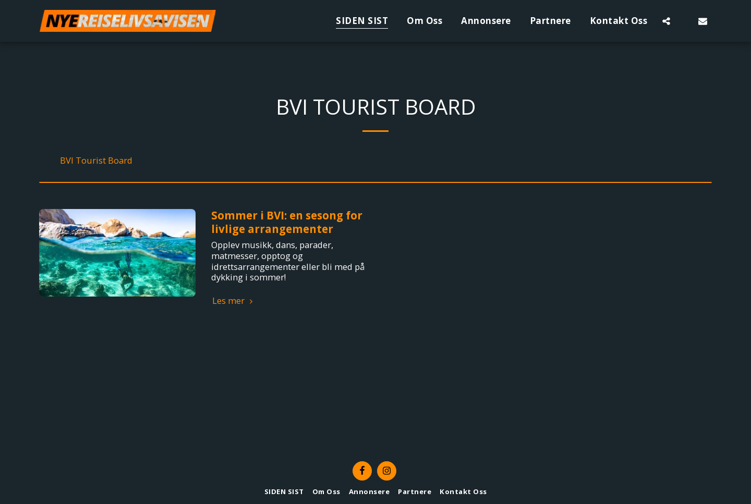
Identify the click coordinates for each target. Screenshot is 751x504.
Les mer (234, 301)
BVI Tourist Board (96, 160)
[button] (666, 21)
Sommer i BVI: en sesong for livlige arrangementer (286, 222)
